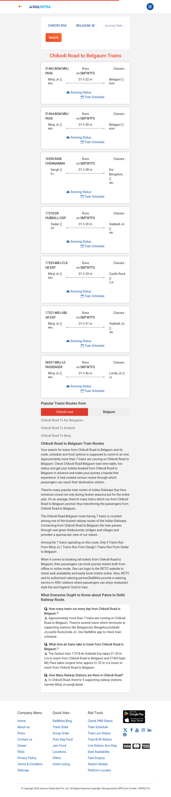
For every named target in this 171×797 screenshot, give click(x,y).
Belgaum (109, 412)
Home (21, 721)
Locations (59, 752)
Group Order (61, 733)
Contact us (24, 739)
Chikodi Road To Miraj (56, 435)
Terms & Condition (30, 764)
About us (23, 727)
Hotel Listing (61, 764)
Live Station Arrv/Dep (102, 745)
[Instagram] (143, 730)
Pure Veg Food (63, 739)
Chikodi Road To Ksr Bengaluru (62, 420)
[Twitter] (125, 730)
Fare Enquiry (96, 758)
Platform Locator (99, 770)
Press (21, 733)
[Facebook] (131, 730)
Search (53, 37)
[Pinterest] (125, 734)
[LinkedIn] (149, 730)
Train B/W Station (100, 739)
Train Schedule (93, 97)
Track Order (60, 727)
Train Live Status (99, 733)
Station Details (98, 764)
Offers (57, 758)
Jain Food (59, 745)
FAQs (21, 752)
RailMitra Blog (62, 721)
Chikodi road (64, 412)
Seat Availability (98, 752)
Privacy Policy (26, 758)
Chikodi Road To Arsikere (58, 428)
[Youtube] (137, 730)
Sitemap (23, 770)
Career (21, 745)
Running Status (78, 92)
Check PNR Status (100, 721)
